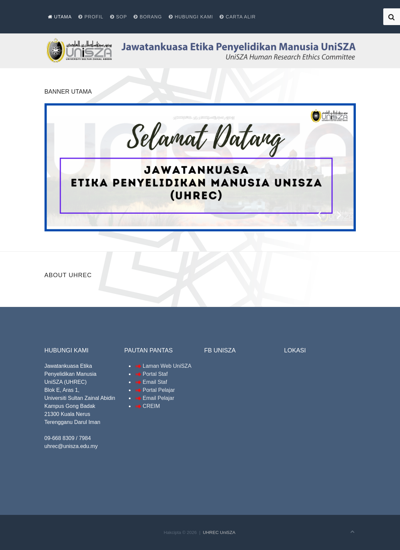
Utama (60, 16)
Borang (148, 16)
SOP (118, 16)
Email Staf (155, 382)
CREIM (151, 406)
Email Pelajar (158, 398)
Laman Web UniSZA (162, 366)
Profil (90, 16)
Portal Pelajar (159, 390)
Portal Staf (155, 374)
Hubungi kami (191, 16)
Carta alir (238, 16)
